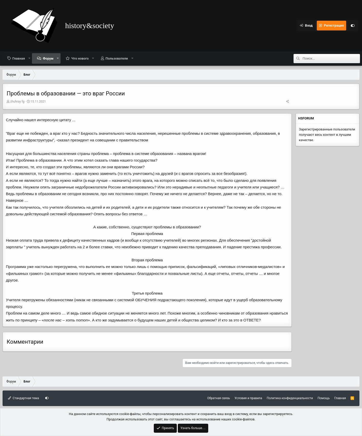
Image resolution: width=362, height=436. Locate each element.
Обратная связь (218, 398)
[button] (29, 58)
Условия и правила (248, 398)
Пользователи (117, 58)
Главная (19, 58)
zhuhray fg (17, 101)
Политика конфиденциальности (290, 398)
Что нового (80, 58)
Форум (48, 58)
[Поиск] (331, 58)
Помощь (324, 398)
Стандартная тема (23, 398)
